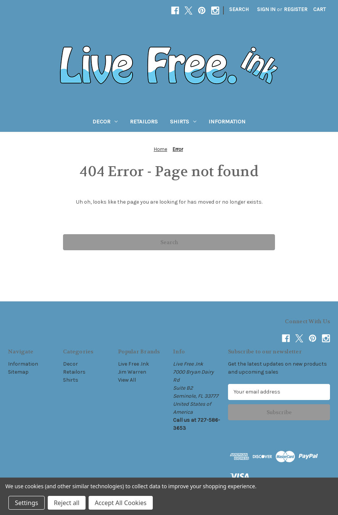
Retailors (144, 121)
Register (295, 9)
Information (227, 121)
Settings (26, 503)
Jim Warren (132, 372)
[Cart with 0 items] (319, 9)
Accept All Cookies (121, 503)
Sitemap (18, 372)
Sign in (266, 9)
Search (239, 9)
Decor (105, 121)
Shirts (183, 121)
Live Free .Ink (133, 364)
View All (127, 380)
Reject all (66, 503)
